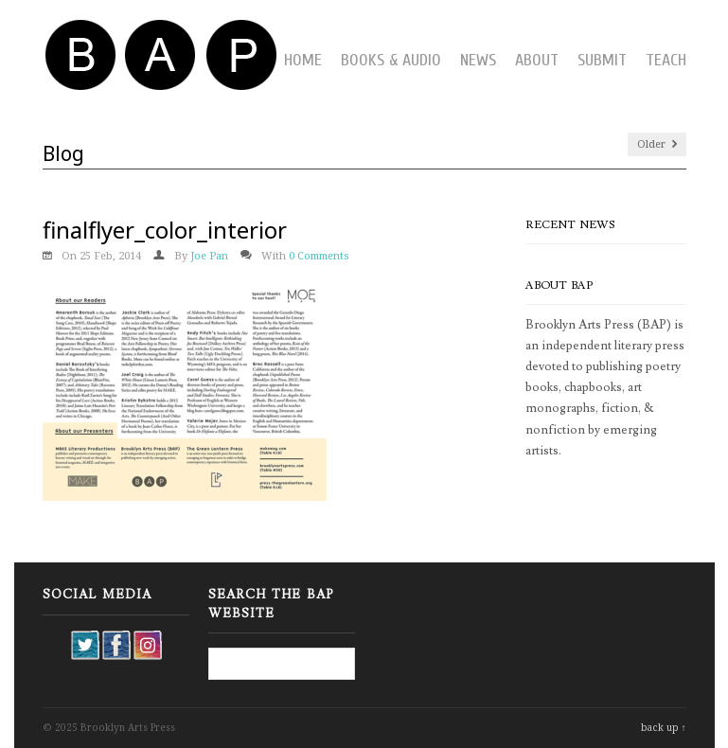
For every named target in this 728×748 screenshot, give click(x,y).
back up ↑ (663, 727)
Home (303, 60)
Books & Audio (391, 60)
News (478, 60)
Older (657, 144)
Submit (602, 60)
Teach (666, 60)
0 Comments (319, 256)
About (537, 60)
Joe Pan (209, 256)
